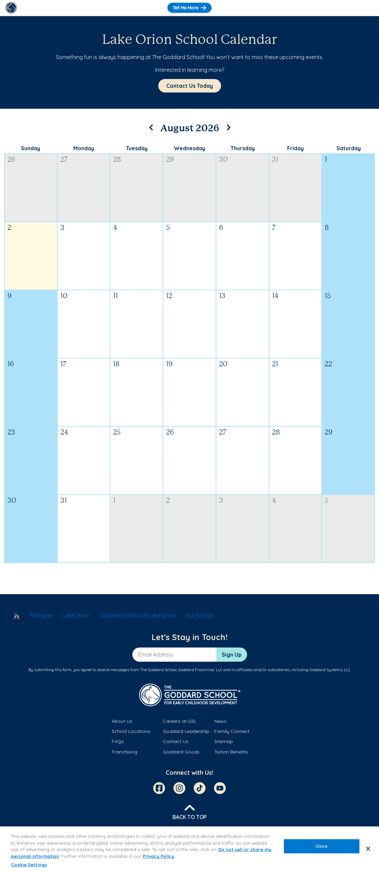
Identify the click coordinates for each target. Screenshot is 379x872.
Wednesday (189, 148)
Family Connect (231, 731)
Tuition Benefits (231, 752)
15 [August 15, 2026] (328, 296)
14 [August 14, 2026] (275, 296)
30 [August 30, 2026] (11, 501)
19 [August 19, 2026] (169, 364)
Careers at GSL (179, 721)
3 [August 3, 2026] (62, 228)
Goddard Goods (181, 752)
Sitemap (223, 741)
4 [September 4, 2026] (274, 501)
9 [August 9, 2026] (9, 296)
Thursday (243, 148)
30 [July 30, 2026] (223, 160)
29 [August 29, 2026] (328, 432)
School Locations (131, 731)
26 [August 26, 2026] (170, 432)
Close (322, 846)
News (220, 721)
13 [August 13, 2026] (222, 296)
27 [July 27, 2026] (64, 160)
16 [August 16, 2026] (10, 364)
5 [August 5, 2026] (168, 228)
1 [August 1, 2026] (326, 160)
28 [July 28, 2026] (117, 160)
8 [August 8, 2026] (327, 228)
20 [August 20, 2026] (223, 364)
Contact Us (175, 741)
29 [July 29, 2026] (170, 160)
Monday (83, 148)
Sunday (30, 148)
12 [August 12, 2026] (169, 296)
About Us (122, 721)
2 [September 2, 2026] (168, 501)
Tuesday (136, 148)
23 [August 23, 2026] (11, 432)
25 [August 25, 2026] (116, 432)
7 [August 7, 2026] (274, 228)
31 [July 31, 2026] (275, 160)
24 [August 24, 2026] (64, 432)
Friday (295, 148)
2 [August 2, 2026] (9, 228)
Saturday (348, 148)
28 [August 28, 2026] (276, 432)
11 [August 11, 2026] (115, 296)
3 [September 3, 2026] (221, 501)
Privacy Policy (158, 856)
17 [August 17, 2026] (63, 364)
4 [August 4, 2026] (115, 228)
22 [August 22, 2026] (328, 364)
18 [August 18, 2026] (116, 364)
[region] (189, 849)
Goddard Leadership (186, 731)
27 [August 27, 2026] (222, 432)
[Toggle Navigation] (368, 7)
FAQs (118, 741)
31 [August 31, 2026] (63, 501)
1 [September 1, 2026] (114, 501)
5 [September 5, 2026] (326, 501)
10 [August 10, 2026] (63, 296)
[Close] (368, 848)
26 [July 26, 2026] (11, 160)
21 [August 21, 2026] (275, 364)
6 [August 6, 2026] (221, 228)
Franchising (124, 752)
